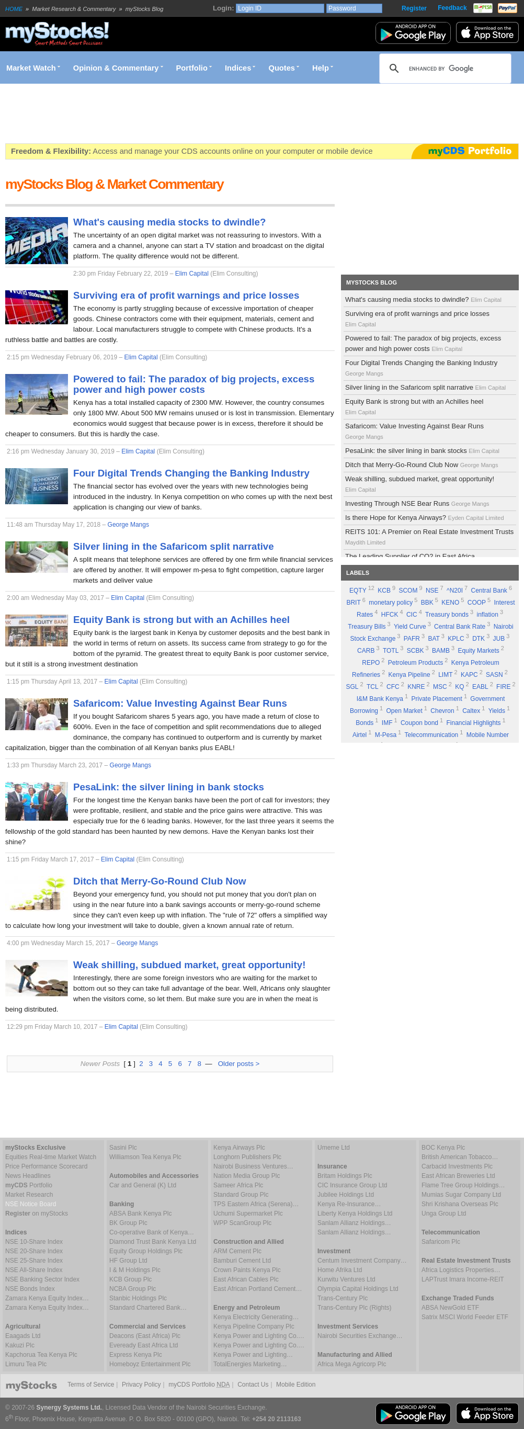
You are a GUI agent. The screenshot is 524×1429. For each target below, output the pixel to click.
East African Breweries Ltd (458, 1176)
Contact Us (252, 1384)
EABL (480, 686)
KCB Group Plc (130, 1279)
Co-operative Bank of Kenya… (151, 1232)
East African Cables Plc (246, 1279)
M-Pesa (385, 735)
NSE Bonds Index (30, 1288)
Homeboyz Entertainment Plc (149, 1364)
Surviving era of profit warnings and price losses (417, 318)
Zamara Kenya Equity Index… (47, 1298)
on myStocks (36, 1213)
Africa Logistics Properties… (461, 1270)
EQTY (358, 590)
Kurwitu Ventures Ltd (346, 1279)
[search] (444, 68)
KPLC (456, 638)
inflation (487, 614)
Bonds (364, 723)
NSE (432, 590)
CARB (365, 650)
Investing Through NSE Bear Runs (418, 503)
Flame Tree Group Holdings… (463, 1185)
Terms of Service (90, 1384)
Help (320, 68)
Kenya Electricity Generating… (256, 1317)
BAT (433, 638)
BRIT (353, 602)
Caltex (471, 710)
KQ (459, 686)
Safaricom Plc (441, 1241)
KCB (384, 590)
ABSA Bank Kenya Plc (140, 1213)
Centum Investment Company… (362, 1260)
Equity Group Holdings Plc (146, 1251)
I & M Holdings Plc (135, 1270)
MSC (440, 686)
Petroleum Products (415, 662)
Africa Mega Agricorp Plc (351, 1364)
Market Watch (31, 68)
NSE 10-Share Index (34, 1241)
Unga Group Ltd (444, 1213)
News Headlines (28, 1176)
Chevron (442, 710)
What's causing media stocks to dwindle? (424, 299)
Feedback (452, 8)
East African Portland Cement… (257, 1288)
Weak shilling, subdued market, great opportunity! (419, 484)
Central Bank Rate (459, 626)
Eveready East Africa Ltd (143, 1345)
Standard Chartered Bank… (148, 1307)
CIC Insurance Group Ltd (352, 1185)
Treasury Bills (366, 626)
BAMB (441, 650)
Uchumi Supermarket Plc (248, 1213)
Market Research (29, 1194)
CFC (393, 686)
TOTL (390, 650)
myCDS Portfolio (199, 1384)
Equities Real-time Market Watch (50, 1157)
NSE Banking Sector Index (42, 1279)
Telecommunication (432, 735)
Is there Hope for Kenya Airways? (425, 517)
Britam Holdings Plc (344, 1176)
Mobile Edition (295, 1384)
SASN (494, 674)
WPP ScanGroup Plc (242, 1223)
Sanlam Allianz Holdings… (354, 1223)
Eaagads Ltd (22, 1336)
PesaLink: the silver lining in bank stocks (423, 451)
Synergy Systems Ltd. (69, 1407)
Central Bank (489, 590)
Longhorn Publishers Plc (247, 1157)
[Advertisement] (195, 113)
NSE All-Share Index (33, 1270)
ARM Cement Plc (237, 1251)
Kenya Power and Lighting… (253, 1354)
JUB (499, 638)
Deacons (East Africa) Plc (144, 1336)
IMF (387, 723)
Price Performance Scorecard (46, 1166)
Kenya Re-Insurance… (349, 1204)
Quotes (282, 68)
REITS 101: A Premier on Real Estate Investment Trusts (429, 537)
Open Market (404, 710)
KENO (450, 602)
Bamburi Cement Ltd (242, 1260)
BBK (427, 602)
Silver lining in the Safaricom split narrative (426, 387)
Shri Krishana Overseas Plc (460, 1204)
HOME (13, 9)
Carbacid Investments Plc (457, 1166)
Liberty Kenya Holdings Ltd (354, 1213)
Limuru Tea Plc (26, 1364)
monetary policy (391, 602)
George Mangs (128, 524)
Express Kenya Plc (135, 1354)
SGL (352, 686)
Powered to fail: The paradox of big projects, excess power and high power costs (423, 343)
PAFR (412, 638)
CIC (411, 614)
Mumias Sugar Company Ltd (461, 1194)
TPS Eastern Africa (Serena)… (256, 1204)
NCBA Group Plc (132, 1288)
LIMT (445, 674)
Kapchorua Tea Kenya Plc (41, 1354)
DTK (478, 638)
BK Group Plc (128, 1223)
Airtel (359, 735)
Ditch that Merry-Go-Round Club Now (422, 465)
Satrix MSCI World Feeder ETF (465, 1317)
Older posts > (239, 1064)
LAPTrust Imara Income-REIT (463, 1279)
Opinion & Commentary (116, 68)
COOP (477, 602)
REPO (371, 662)
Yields (496, 710)
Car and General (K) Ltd (142, 1185)
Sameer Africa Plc (238, 1185)
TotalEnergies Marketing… (250, 1364)
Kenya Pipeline (409, 674)
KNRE (416, 686)
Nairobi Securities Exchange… (360, 1336)
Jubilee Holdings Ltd (345, 1194)
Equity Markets (478, 650)
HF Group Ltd (128, 1260)
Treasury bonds (447, 614)
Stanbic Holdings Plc (138, 1298)
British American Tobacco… (460, 1157)
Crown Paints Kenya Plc (247, 1270)
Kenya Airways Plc (239, 1147)
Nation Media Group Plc (246, 1176)
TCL (373, 686)
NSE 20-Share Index (34, 1251)
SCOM (407, 590)
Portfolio (192, 68)
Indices (238, 68)
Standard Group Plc (240, 1194)
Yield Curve (410, 626)
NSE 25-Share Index (34, 1260)
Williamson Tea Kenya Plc (145, 1157)
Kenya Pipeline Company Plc (253, 1326)
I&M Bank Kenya (380, 698)
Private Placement (436, 698)
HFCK (389, 614)
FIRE (503, 686)
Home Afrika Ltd (339, 1270)
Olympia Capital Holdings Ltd (357, 1288)
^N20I (455, 590)
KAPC (469, 674)
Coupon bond (419, 723)
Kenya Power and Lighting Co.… (258, 1336)
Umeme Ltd (333, 1147)
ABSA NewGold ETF (450, 1307)
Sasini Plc (123, 1147)
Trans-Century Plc (342, 1298)
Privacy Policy (141, 1384)
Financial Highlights (474, 723)
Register (414, 8)
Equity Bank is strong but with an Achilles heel (414, 406)
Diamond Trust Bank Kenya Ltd (152, 1241)
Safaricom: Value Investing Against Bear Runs (414, 431)
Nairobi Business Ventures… (253, 1166)
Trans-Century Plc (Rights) (354, 1307)
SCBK (415, 650)
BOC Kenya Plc (443, 1147)
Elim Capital (192, 273)
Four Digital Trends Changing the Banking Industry (421, 368)
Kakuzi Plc (20, 1345)
